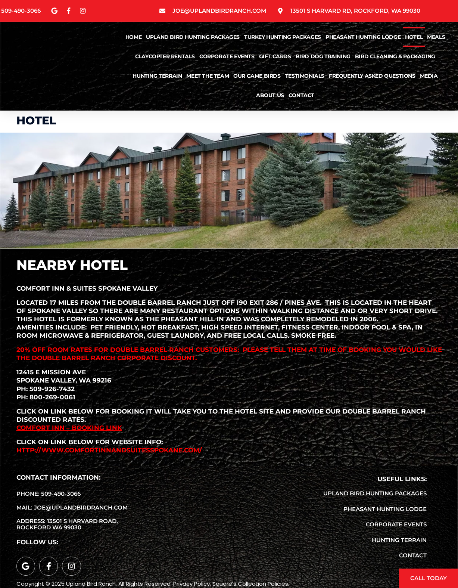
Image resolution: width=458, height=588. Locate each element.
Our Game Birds (256, 76)
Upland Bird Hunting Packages (193, 37)
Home (133, 37)
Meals (436, 37)
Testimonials (304, 76)
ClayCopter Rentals (165, 57)
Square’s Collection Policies (250, 584)
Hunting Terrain (157, 76)
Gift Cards (275, 57)
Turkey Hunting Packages (282, 37)
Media (429, 76)
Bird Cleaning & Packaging (395, 57)
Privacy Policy (191, 584)
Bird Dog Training (323, 57)
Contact (301, 96)
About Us (270, 96)
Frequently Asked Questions (372, 76)
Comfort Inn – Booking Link (69, 427)
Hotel (414, 37)
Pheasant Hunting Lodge (363, 37)
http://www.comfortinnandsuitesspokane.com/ (109, 450)
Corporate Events (227, 57)
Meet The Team (207, 76)
